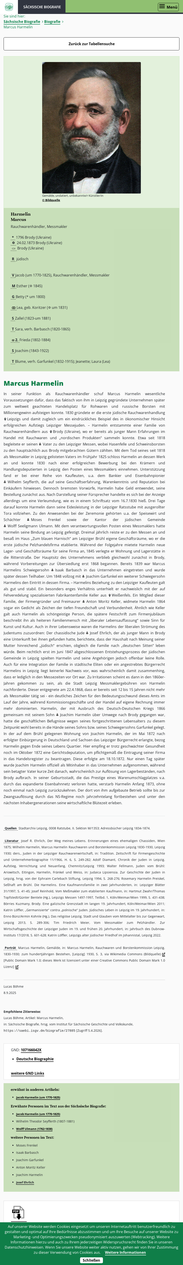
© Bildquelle (51, 200)
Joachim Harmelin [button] (75, 714)
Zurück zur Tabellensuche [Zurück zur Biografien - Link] (92, 43)
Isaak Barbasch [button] (68, 570)
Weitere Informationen (125, 1252)
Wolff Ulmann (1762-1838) (34, 1129)
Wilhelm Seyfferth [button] (23, 481)
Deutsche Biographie (35, 1058)
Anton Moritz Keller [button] (103, 601)
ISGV (9, 7)
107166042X (31, 1049)
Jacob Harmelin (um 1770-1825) (38, 1097)
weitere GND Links (27, 1073)
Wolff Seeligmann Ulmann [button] (30, 525)
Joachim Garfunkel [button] (101, 576)
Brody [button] (58, 431)
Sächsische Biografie (22, 21)
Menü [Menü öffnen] (172, 7)
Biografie (52, 21)
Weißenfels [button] (121, 595)
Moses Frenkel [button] (46, 519)
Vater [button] (47, 444)
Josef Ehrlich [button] (100, 632)
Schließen (91, 1260)
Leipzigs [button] (14, 418)
